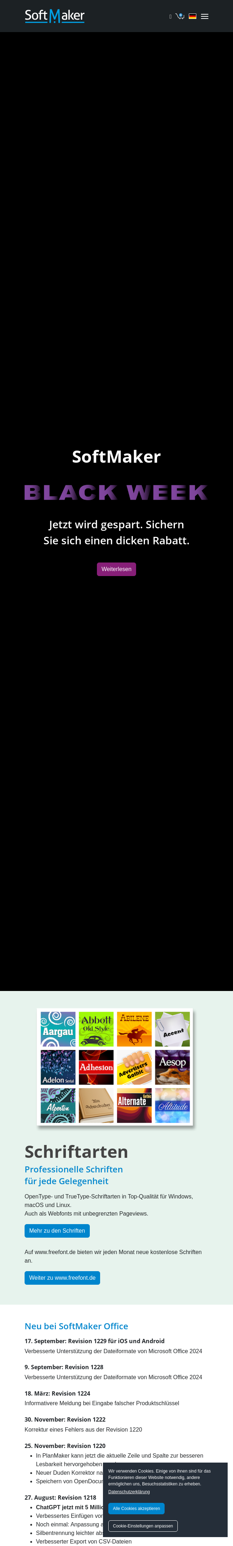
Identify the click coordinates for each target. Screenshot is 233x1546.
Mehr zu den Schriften (57, 1231)
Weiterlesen (116, 569)
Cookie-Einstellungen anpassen (143, 1526)
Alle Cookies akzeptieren (136, 1508)
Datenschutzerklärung (129, 1491)
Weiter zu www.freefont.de (62, 1278)
